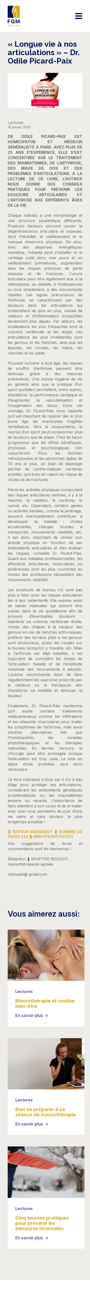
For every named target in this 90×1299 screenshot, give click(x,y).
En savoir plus (29, 1015)
